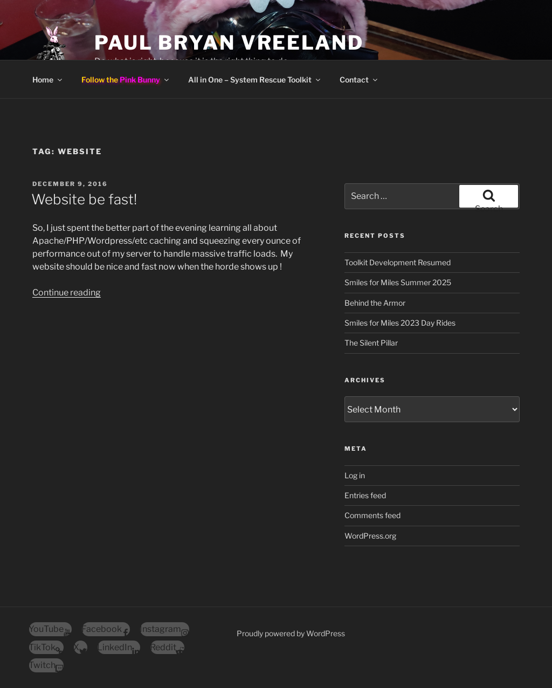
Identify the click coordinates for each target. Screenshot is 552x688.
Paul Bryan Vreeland (229, 42)
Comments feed (372, 515)
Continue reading (66, 292)
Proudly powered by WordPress (291, 633)
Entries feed (365, 495)
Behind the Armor (374, 302)
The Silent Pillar (371, 342)
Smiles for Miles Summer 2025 (397, 282)
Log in (354, 475)
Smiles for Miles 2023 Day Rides (400, 322)
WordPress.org (370, 535)
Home (48, 79)
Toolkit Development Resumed (397, 262)
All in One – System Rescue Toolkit (255, 79)
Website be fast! (84, 199)
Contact (359, 79)
